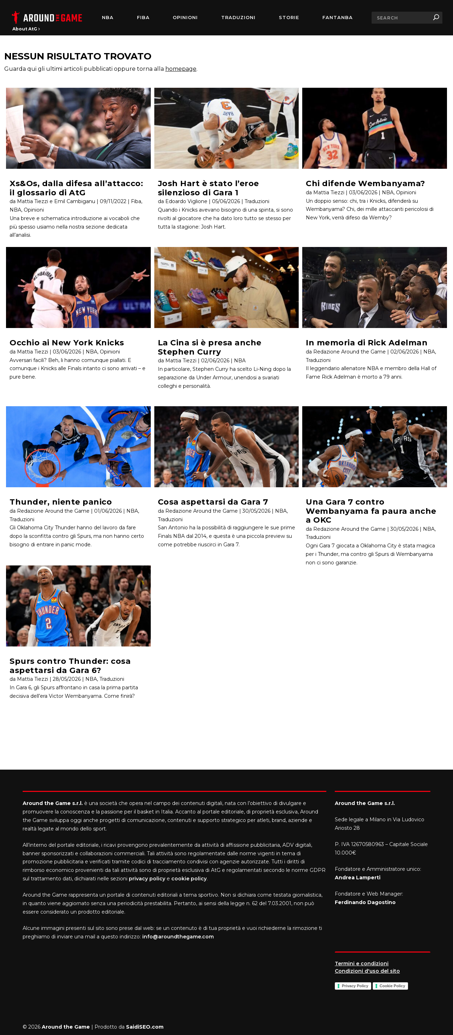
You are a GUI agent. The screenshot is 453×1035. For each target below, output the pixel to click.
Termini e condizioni (362, 963)
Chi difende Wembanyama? (365, 183)
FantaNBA (337, 18)
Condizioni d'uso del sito (367, 971)
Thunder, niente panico (61, 502)
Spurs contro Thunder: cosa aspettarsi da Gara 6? (70, 665)
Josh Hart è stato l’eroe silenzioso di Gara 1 (208, 188)
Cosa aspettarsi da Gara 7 (213, 502)
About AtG (26, 28)
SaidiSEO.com (145, 1027)
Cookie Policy (392, 986)
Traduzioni (238, 18)
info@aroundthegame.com (178, 936)
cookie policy (189, 878)
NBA (108, 18)
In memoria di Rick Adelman (367, 342)
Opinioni (185, 18)
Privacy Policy (355, 986)
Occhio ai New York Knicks (67, 342)
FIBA (143, 18)
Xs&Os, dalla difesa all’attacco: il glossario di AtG (76, 188)
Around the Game (66, 1027)
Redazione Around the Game (53, 511)
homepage (180, 68)
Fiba (136, 201)
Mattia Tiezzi (32, 352)
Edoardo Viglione (186, 201)
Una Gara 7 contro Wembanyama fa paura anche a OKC (371, 511)
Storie (289, 18)
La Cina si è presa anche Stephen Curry (210, 347)
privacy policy (147, 878)
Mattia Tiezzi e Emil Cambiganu (56, 201)
